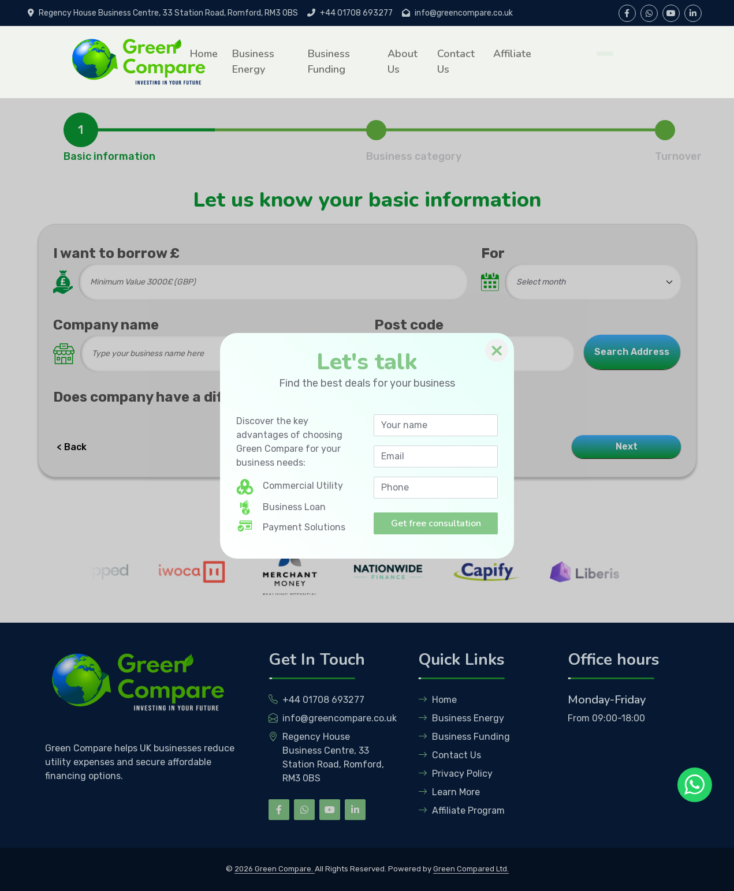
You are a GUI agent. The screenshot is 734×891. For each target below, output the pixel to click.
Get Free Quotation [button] (600, 53)
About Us (403, 61)
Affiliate (512, 54)
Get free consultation (436, 523)
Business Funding (329, 61)
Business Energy (253, 61)
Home (204, 54)
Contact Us (456, 61)
